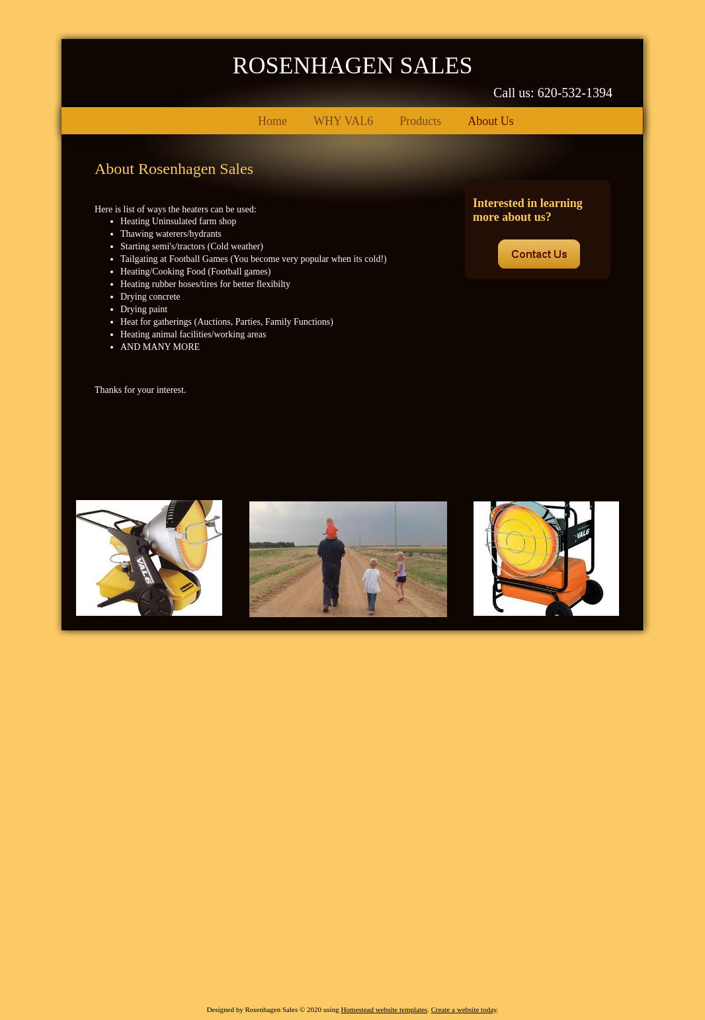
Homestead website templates (384, 1009)
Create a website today (464, 1009)
